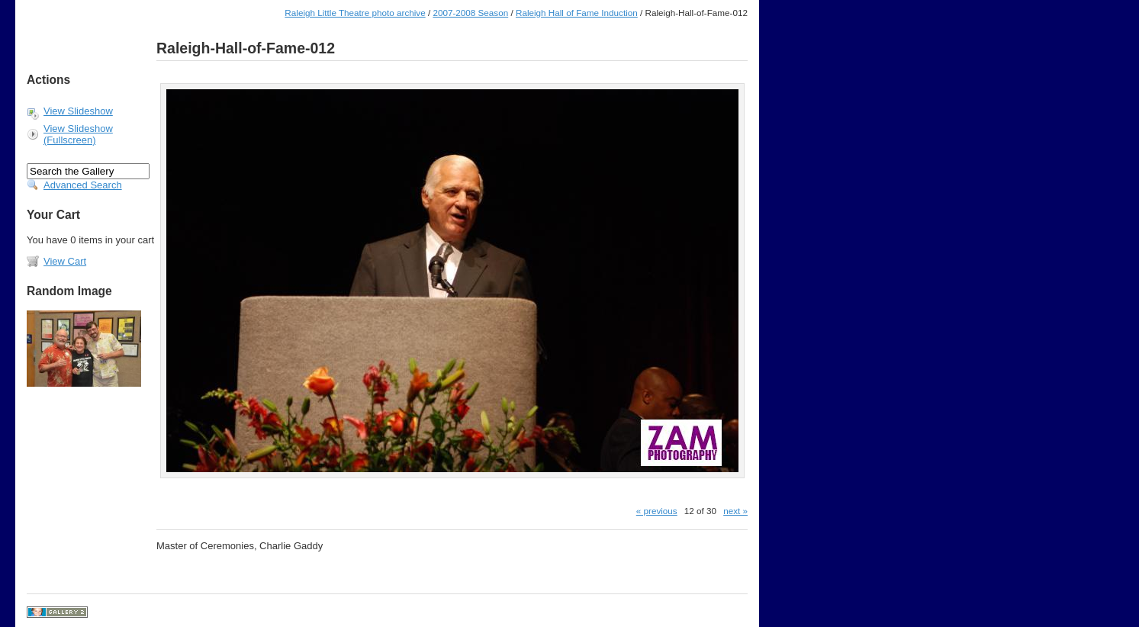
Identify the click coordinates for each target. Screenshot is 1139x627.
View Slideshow (78, 111)
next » (735, 511)
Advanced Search (82, 185)
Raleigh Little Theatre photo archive (355, 13)
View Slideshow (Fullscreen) (78, 134)
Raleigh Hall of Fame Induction (577, 13)
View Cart (64, 261)
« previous (656, 511)
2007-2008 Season (470, 13)
